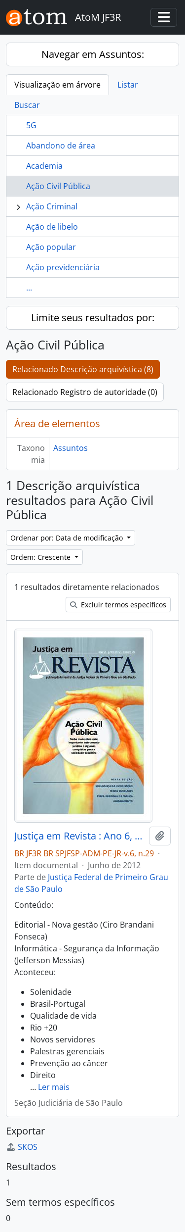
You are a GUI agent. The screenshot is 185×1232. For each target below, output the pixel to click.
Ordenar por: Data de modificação (67, 537)
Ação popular (51, 247)
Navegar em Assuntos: (92, 54)
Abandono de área (60, 145)
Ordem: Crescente (41, 557)
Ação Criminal (51, 206)
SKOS (21, 1146)
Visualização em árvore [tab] (57, 84)
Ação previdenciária (63, 267)
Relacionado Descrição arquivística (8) (82, 369)
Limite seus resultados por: (92, 317)
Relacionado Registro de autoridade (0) (84, 392)
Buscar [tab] (27, 104)
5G (31, 125)
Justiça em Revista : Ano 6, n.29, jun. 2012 (79, 836)
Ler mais (54, 1087)
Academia (44, 165)
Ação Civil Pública (58, 186)
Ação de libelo (52, 226)
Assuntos (70, 448)
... (29, 287)
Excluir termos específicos (118, 604)
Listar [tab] (127, 84)
